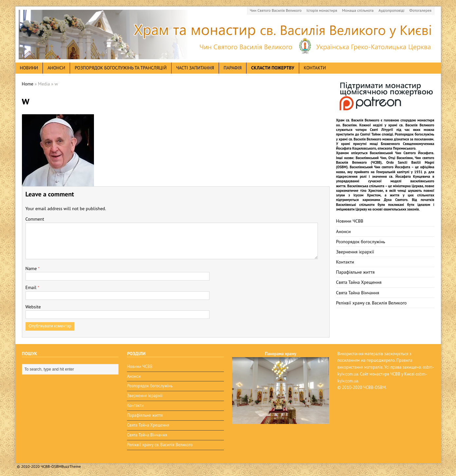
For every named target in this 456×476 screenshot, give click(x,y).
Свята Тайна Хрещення (359, 282)
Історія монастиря (321, 10)
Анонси (343, 231)
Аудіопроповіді (391, 10)
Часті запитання (195, 68)
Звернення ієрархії (355, 252)
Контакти (315, 68)
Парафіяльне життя (355, 272)
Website (33, 307)
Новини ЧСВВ (349, 221)
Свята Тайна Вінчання (357, 293)
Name (32, 268)
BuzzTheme (71, 466)
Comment (35, 219)
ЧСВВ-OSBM (374, 387)
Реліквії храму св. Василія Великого (371, 303)
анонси (56, 68)
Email (32, 287)
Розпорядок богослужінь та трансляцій (121, 68)
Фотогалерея (420, 10)
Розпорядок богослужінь (360, 242)
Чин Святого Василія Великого (275, 10)
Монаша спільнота (358, 10)
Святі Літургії (381, 129)
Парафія (233, 68)
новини (29, 68)
